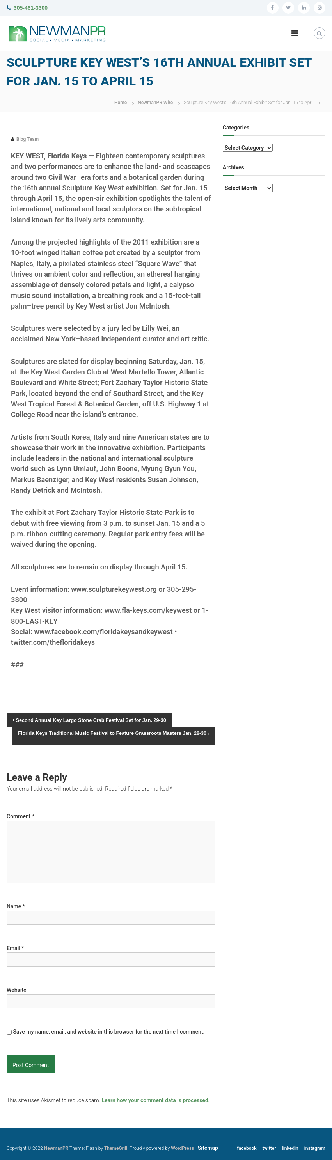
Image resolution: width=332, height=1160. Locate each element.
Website (16, 990)
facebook (247, 1148)
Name (16, 906)
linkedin (290, 1148)
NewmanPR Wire (155, 102)
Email (15, 948)
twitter (269, 1148)
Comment (20, 816)
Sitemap (208, 1148)
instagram (314, 1148)
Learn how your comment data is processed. (155, 1100)
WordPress (182, 1148)
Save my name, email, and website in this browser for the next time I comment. (108, 1032)
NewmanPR (56, 1148)
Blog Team (27, 139)
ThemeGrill (115, 1148)
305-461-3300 (31, 8)
